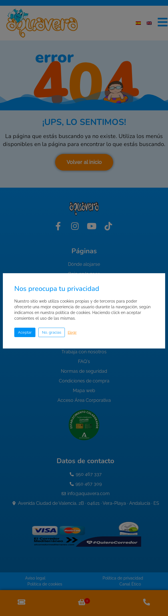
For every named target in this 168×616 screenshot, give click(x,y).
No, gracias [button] (51, 332)
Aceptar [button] (25, 332)
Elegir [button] (72, 333)
